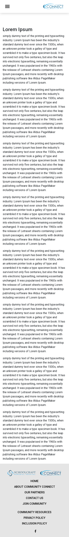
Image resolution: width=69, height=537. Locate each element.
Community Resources (34, 512)
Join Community (34, 503)
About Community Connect (34, 486)
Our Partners (34, 492)
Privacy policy (34, 518)
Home (34, 481)
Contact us (34, 498)
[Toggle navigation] (7, 6)
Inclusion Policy (34, 523)
